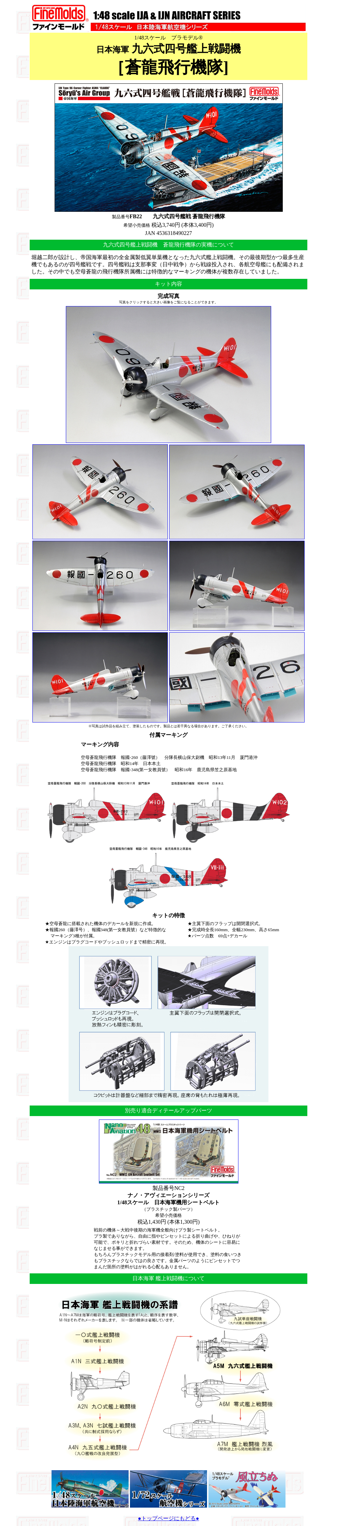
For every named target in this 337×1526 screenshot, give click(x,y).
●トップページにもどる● (168, 1518)
